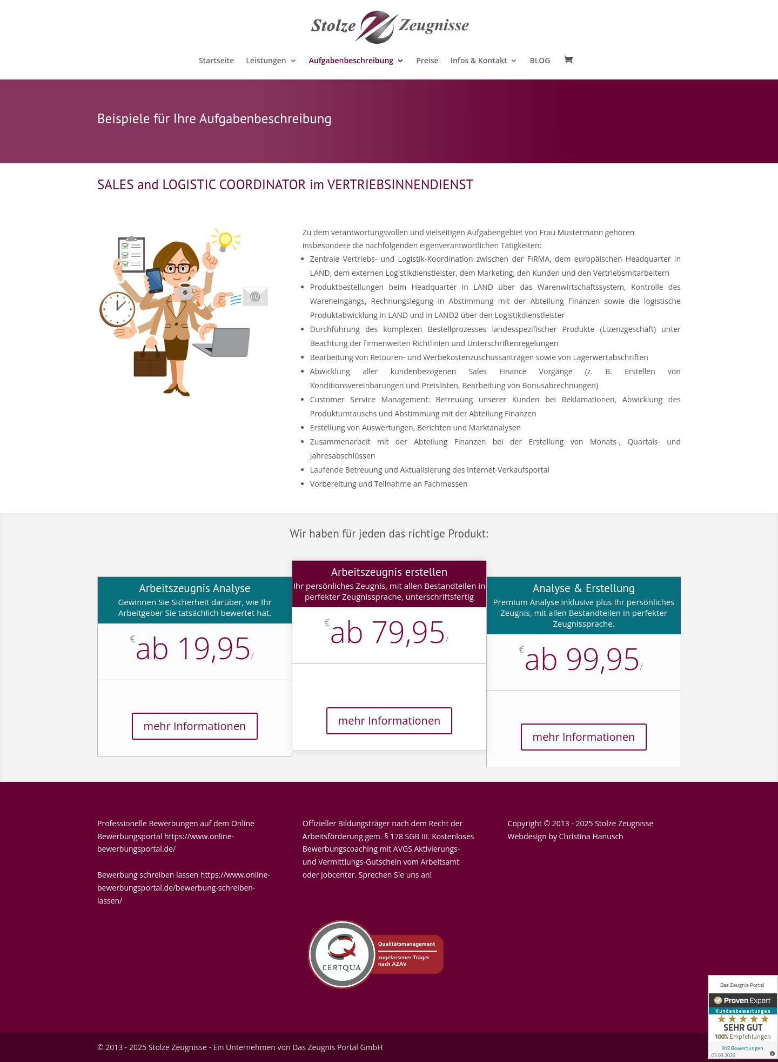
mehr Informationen (195, 726)
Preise (427, 61)
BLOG (539, 61)
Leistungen (266, 61)
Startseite (216, 61)
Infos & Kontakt (479, 61)
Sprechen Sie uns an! (395, 874)
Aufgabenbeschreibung (351, 61)
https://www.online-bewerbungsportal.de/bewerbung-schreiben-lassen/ (183, 887)
